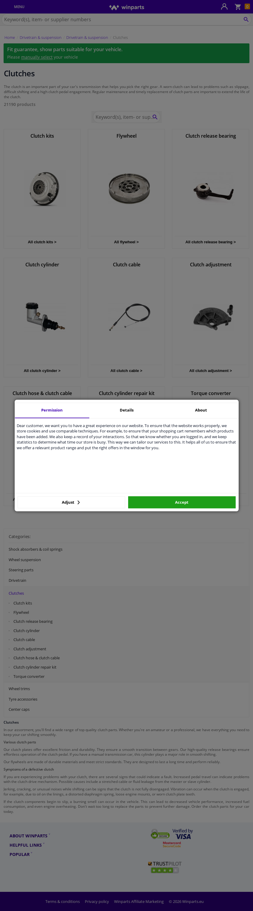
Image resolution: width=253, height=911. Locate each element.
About (201, 410)
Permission (52, 410)
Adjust (71, 502)
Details (127, 410)
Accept (181, 502)
